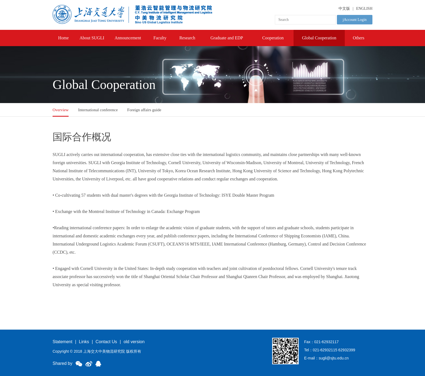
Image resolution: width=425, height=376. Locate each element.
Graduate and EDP (227, 38)
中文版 (344, 9)
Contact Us (106, 341)
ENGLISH (364, 9)
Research (187, 38)
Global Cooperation (319, 38)
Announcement (128, 38)
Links (84, 341)
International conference (98, 110)
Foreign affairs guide (144, 110)
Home (63, 38)
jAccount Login (354, 20)
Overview (61, 110)
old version (134, 341)
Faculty (159, 38)
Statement (62, 341)
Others (359, 38)
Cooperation (273, 38)
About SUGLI (91, 38)
